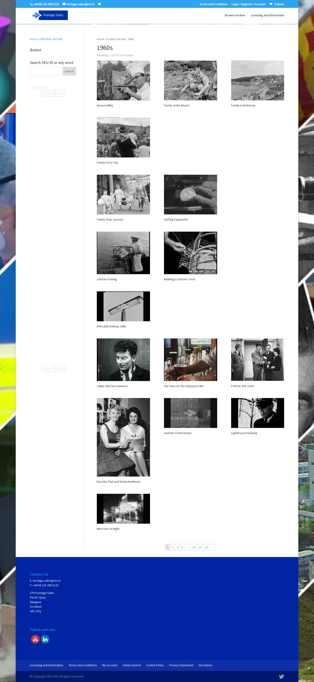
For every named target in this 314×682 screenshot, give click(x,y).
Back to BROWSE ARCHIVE (46, 39)
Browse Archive (235, 15)
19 (199, 547)
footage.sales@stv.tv (47, 581)
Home (100, 39)
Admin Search (132, 665)
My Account (109, 665)
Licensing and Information (267, 15)
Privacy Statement (181, 665)
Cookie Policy (155, 665)
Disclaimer (205, 665)
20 (206, 547)
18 (193, 547)
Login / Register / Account (248, 4)
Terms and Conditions (214, 4)
